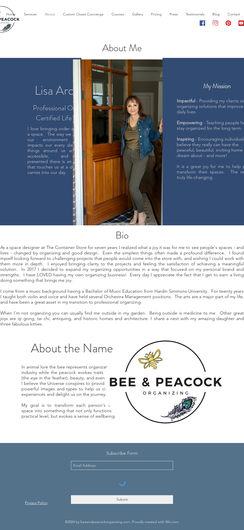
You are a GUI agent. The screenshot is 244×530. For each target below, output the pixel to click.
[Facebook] (202, 23)
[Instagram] (215, 23)
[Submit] (122, 499)
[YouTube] (241, 23)
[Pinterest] (228, 23)
